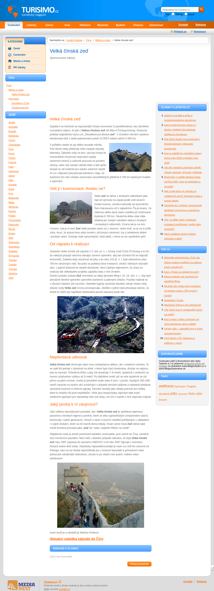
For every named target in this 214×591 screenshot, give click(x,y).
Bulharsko (13, 135)
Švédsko (13, 251)
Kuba (11, 189)
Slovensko (13, 242)
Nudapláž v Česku (173, 300)
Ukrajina (12, 273)
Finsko (11, 158)
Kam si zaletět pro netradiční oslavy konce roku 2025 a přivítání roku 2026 (183, 158)
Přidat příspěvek (139, 564)
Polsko (12, 215)
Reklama (201, 24)
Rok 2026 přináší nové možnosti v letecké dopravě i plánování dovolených (182, 144)
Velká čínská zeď (21, 94)
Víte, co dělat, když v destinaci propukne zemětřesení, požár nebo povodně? (182, 224)
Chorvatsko (14, 144)
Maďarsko (13, 198)
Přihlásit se (180, 31)
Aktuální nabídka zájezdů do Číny (76, 539)
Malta (11, 202)
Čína (88, 40)
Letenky (31, 25)
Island (11, 175)
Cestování (14, 25)
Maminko (102, 25)
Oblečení (85, 25)
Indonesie (13, 171)
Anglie (11, 122)
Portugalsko (14, 220)
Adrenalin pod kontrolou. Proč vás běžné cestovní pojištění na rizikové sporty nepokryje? (183, 262)
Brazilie (12, 131)
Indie (11, 167)
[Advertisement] (81, 88)
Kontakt (183, 24)
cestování (183, 394)
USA (10, 278)
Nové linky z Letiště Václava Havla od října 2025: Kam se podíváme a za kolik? (182, 182)
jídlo (173, 393)
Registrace (200, 31)
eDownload (156, 25)
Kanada (12, 184)
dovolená (164, 393)
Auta (67, 25)
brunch (163, 399)
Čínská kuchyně (20, 107)
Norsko (12, 211)
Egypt (11, 153)
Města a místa (102, 40)
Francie (12, 162)
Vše (167, 14)
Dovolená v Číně (20, 103)
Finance (138, 25)
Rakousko (13, 224)
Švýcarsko (13, 255)
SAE (10, 238)
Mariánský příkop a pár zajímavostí (182, 305)
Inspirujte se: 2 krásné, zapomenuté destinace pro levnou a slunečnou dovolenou (183, 210)
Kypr (10, 193)
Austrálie (13, 127)
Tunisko (12, 264)
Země (191, 14)
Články (179, 14)
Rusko (11, 233)
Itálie (11, 180)
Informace (13, 98)
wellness (166, 386)
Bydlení (120, 25)
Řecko (11, 229)
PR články (19, 67)
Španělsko (13, 246)
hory (192, 393)
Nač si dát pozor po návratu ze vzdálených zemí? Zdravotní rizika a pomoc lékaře (183, 196)
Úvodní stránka (74, 40)
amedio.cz (64, 589)
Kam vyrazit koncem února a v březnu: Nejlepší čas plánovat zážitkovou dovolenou (180, 130)
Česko (11, 140)
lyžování (180, 386)
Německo (13, 207)
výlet (199, 393)
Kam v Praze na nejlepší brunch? (181, 272)
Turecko (12, 269)
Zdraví (49, 25)
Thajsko (191, 386)
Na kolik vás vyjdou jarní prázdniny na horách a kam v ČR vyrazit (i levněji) (182, 291)
